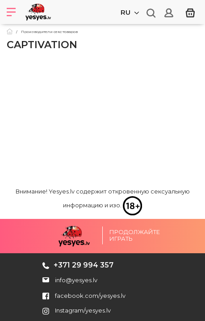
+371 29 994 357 (83, 265)
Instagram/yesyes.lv (76, 310)
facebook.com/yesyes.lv (84, 295)
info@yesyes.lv (76, 280)
